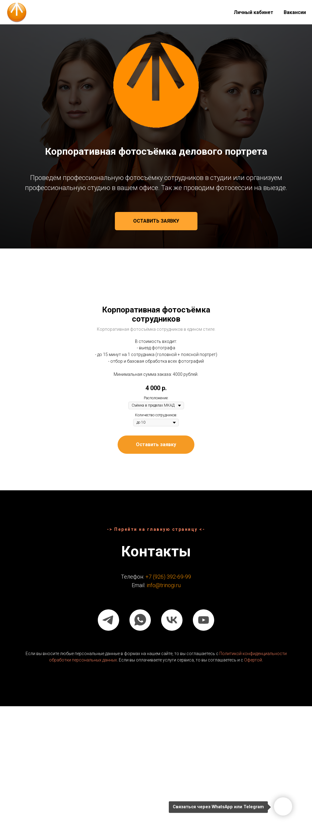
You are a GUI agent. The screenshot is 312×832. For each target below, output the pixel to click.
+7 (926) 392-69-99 (168, 576)
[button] (156, 221)
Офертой (253, 659)
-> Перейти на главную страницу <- (156, 529)
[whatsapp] (140, 620)
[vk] (172, 620)
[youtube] (203, 620)
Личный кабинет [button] (253, 12)
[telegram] (108, 620)
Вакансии (295, 12)
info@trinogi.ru (164, 585)
